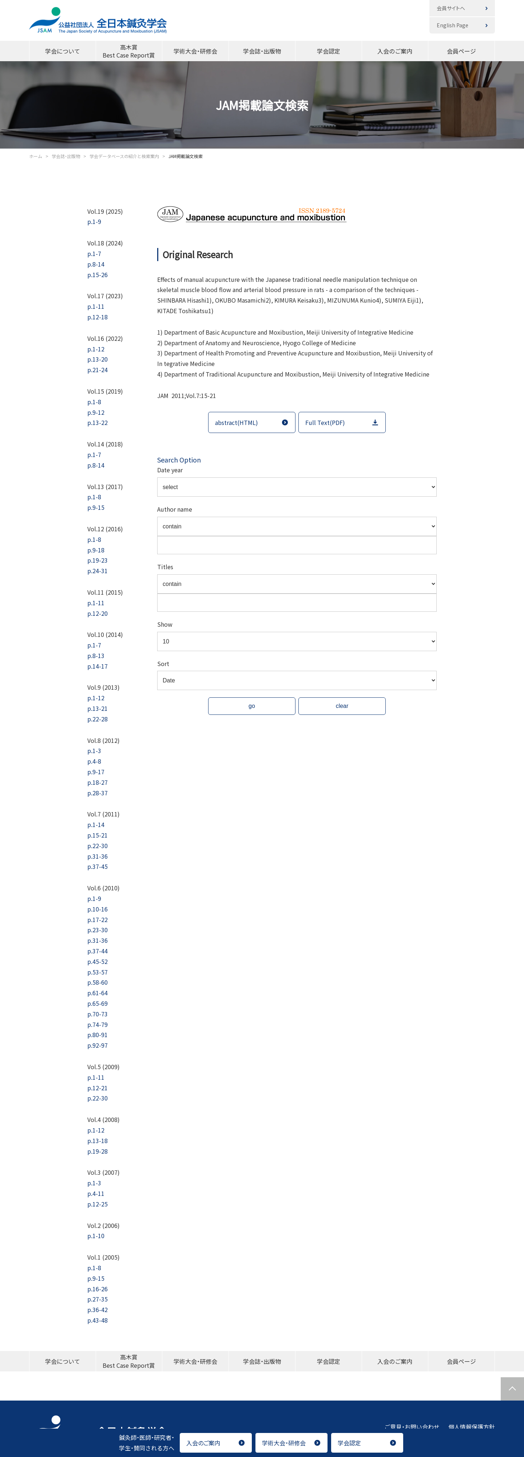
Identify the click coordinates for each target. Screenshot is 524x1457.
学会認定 (328, 51)
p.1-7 (94, 253)
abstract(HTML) (236, 422)
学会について (62, 51)
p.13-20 (97, 359)
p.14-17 (97, 666)
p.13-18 (97, 1140)
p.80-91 (97, 1034)
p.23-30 (97, 929)
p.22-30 (97, 845)
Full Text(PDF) (325, 422)
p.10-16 (97, 909)
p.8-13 (95, 655)
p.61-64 (97, 992)
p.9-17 (95, 771)
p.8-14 (95, 264)
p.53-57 (97, 972)
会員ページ (461, 51)
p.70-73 (97, 1013)
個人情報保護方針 (471, 1426)
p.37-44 (97, 950)
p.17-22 (97, 919)
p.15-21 (97, 835)
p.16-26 (97, 1288)
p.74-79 (97, 1024)
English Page (452, 25)
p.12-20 (97, 613)
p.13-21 (97, 708)
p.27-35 (97, 1299)
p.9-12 (95, 412)
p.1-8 (94, 401)
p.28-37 (97, 792)
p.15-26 (97, 274)
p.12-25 (97, 1204)
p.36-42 (97, 1309)
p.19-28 (97, 1151)
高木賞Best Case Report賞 (129, 51)
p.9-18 (95, 550)
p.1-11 (95, 306)
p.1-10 (95, 1235)
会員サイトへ (451, 8)
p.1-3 (94, 750)
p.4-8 (94, 761)
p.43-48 (97, 1320)
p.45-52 (97, 961)
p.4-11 (95, 1193)
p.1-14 (95, 824)
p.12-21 (97, 1087)
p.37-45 (97, 866)
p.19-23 (97, 560)
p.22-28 (97, 718)
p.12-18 (97, 316)
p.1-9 (94, 221)
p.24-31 (97, 570)
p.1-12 (95, 348)
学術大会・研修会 (195, 51)
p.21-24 (97, 369)
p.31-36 (97, 856)
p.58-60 (97, 982)
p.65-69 (97, 1003)
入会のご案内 (394, 51)
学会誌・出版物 (262, 51)
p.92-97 (97, 1045)
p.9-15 (95, 507)
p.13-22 (97, 422)
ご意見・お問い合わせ (412, 1426)
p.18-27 (97, 782)
